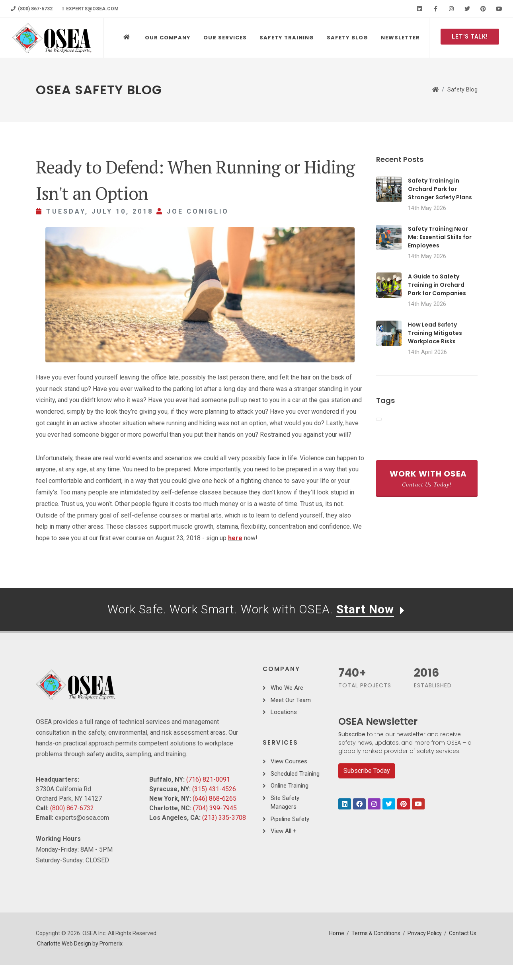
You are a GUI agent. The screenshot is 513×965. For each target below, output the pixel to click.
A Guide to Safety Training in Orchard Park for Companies (437, 284)
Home (336, 933)
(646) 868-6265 (214, 798)
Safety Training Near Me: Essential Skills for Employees (440, 237)
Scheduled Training (295, 773)
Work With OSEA (428, 478)
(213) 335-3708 (224, 817)
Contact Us (462, 933)
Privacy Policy (425, 933)
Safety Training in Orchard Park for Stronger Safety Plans (440, 189)
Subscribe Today (366, 770)
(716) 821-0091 (208, 779)
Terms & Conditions (375, 933)
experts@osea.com (90, 9)
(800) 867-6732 (32, 9)
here (235, 538)
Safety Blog (462, 89)
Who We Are (287, 687)
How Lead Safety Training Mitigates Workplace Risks (435, 333)
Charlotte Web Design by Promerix (80, 943)
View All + (283, 831)
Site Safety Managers (285, 802)
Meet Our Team (291, 700)
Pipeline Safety (290, 819)
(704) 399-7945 (215, 808)
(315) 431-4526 (214, 789)
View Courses (289, 761)
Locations (284, 712)
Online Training (289, 785)
